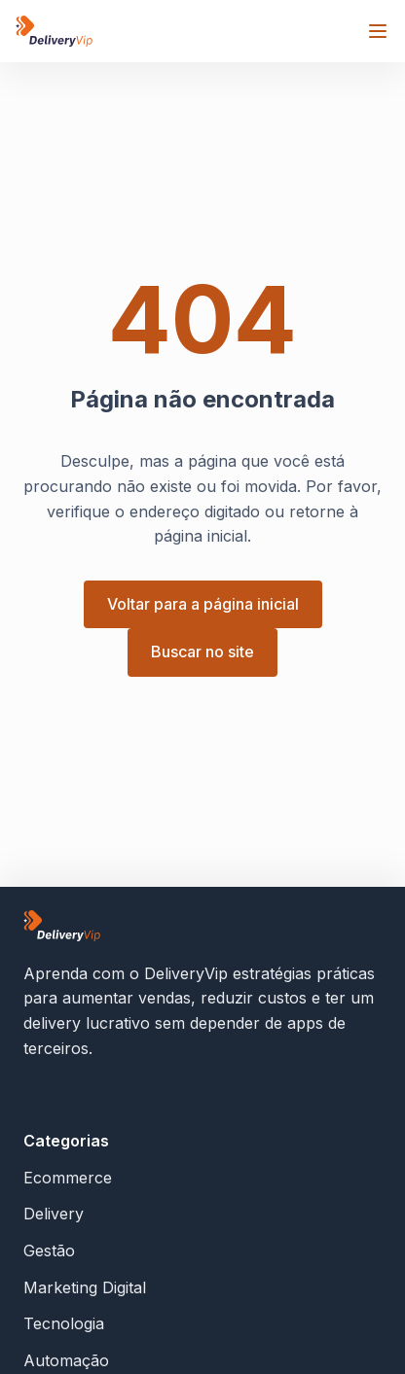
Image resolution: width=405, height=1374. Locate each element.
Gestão (49, 1250)
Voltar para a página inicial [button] (203, 604)
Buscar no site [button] (202, 651)
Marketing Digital (84, 1287)
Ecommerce (67, 1177)
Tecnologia (63, 1323)
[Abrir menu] (377, 31)
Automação (66, 1360)
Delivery (53, 1213)
